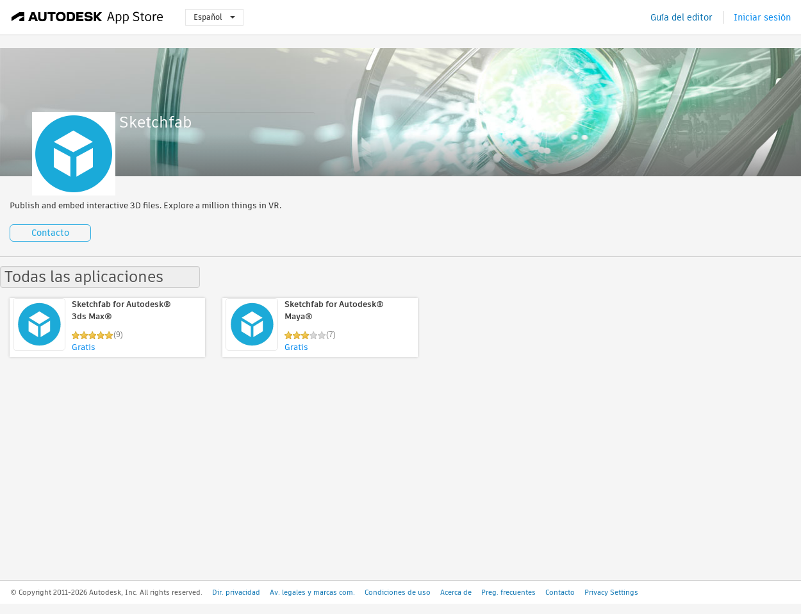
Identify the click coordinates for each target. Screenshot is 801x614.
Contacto (50, 232)
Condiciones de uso (398, 592)
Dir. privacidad (236, 592)
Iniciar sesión (762, 17)
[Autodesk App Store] (87, 17)
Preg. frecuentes (508, 592)
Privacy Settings (611, 592)
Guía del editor (681, 17)
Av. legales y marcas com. (312, 592)
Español (214, 17)
